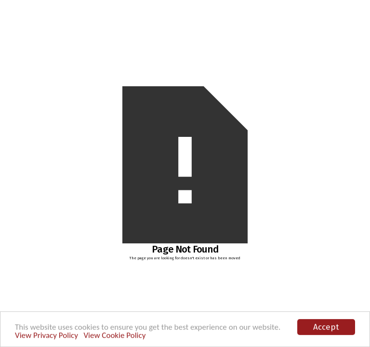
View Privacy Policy (46, 336)
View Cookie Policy (114, 336)
